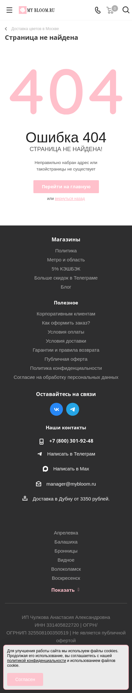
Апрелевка (66, 532)
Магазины (66, 239)
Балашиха (66, 541)
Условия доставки (66, 341)
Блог (66, 287)
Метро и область (66, 259)
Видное (65, 560)
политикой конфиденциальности (36, 660)
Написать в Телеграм (71, 453)
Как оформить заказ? (66, 322)
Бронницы (66, 551)
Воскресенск (66, 578)
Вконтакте (56, 409)
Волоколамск (66, 569)
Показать (63, 590)
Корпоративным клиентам (66, 313)
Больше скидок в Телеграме (66, 277)
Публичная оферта (65, 359)
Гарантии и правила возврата (66, 350)
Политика (66, 250)
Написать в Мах (71, 468)
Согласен (25, 679)
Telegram (72, 409)
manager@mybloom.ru (71, 484)
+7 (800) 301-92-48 (71, 440)
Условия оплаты (66, 332)
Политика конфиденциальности (66, 368)
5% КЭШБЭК (66, 268)
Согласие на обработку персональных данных (66, 377)
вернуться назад (70, 198)
